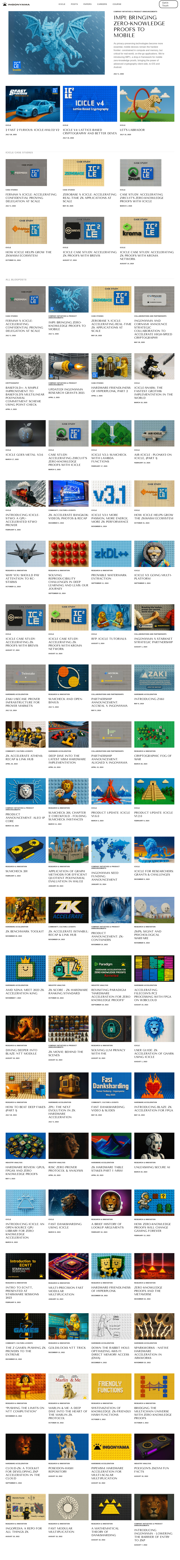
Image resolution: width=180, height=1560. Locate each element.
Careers (102, 4)
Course (117, 4)
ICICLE (62, 4)
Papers (88, 4)
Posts (74, 4)
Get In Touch (165, 4)
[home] (16, 4)
